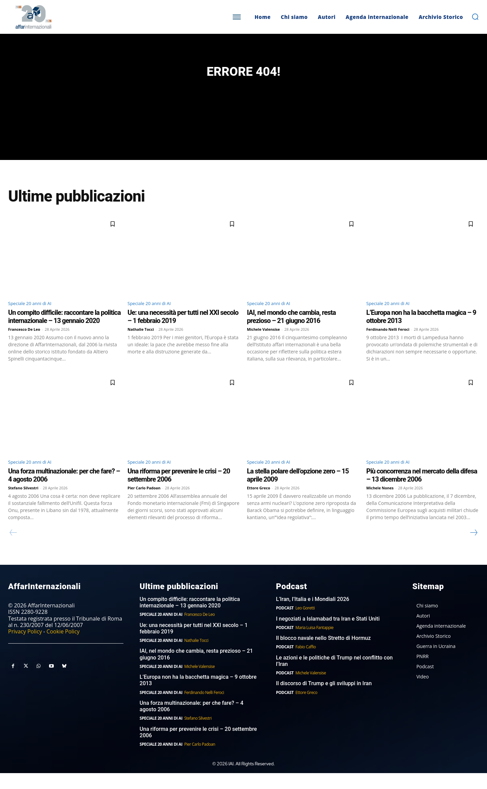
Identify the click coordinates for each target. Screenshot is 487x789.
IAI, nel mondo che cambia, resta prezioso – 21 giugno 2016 (291, 331)
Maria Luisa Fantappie (314, 643)
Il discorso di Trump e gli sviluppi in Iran (324, 699)
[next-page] (473, 548)
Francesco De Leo (24, 343)
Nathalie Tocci (140, 343)
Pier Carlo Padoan (144, 503)
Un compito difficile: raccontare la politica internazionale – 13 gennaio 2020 (64, 331)
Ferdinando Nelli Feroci (387, 343)
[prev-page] (13, 548)
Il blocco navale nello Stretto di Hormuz (323, 654)
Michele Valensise (263, 343)
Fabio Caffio (306, 663)
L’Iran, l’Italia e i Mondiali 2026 (312, 615)
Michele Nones (380, 503)
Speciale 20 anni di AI (34, 317)
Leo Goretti (305, 624)
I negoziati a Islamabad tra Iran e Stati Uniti (328, 634)
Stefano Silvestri (23, 503)
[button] (475, 16)
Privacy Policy (25, 647)
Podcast (285, 624)
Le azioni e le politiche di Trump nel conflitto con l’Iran (334, 676)
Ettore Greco (258, 503)
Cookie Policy (62, 647)
